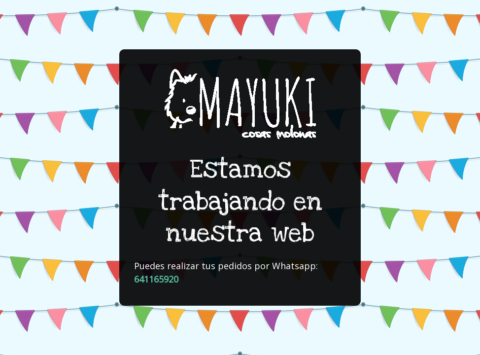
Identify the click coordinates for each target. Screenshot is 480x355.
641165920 (156, 279)
